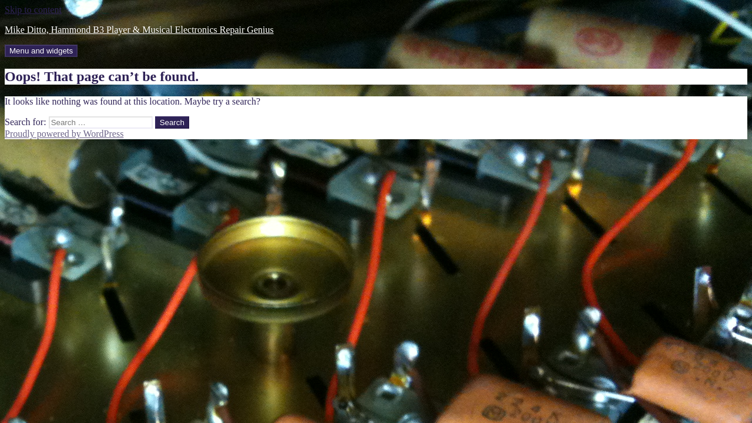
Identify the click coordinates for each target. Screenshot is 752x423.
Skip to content (33, 10)
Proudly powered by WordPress (64, 134)
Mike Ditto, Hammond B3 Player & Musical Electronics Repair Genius (139, 30)
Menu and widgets (41, 50)
